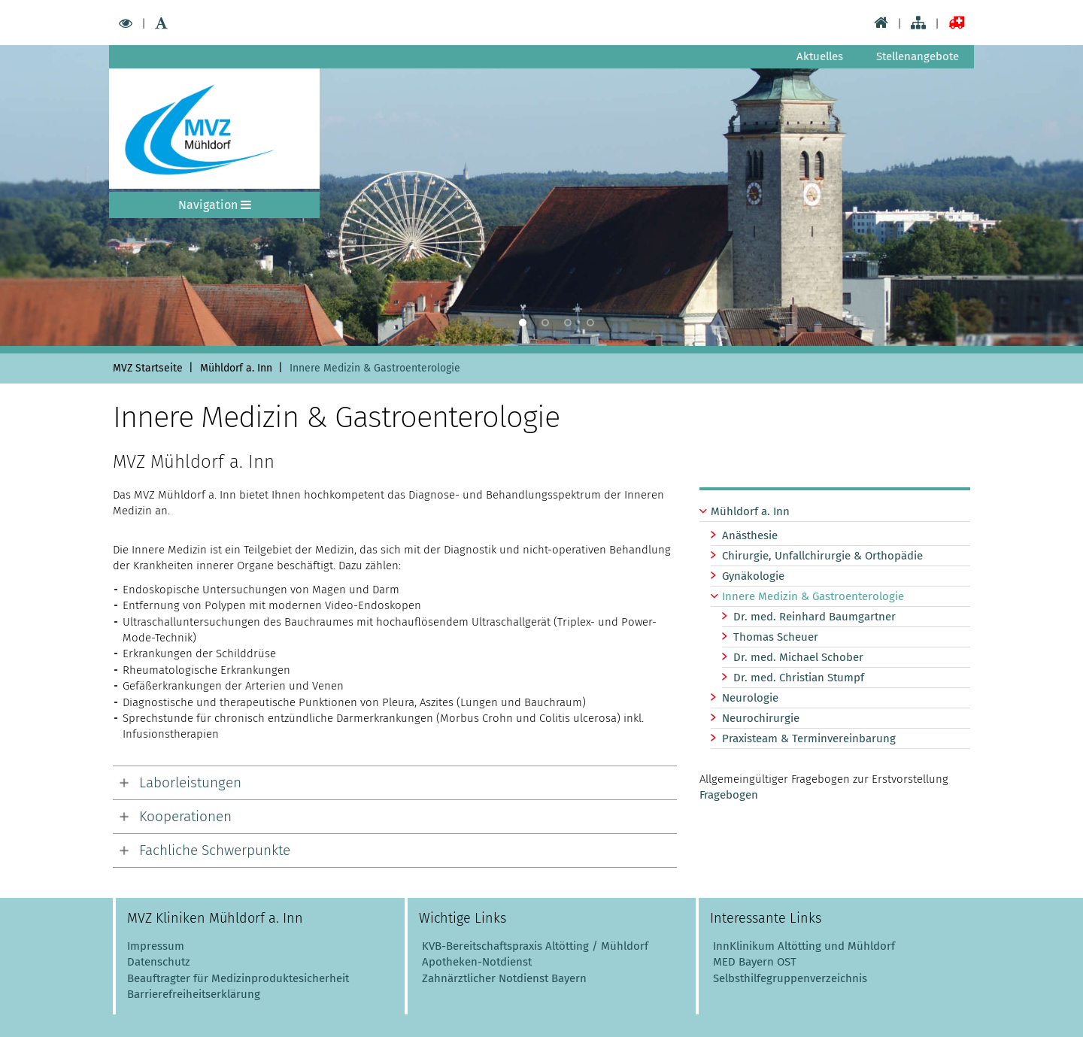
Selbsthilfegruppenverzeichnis (790, 978)
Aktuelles (819, 56)
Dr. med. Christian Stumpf (798, 677)
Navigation (214, 205)
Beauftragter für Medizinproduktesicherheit (238, 978)
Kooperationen (185, 816)
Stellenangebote (917, 56)
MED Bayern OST (754, 962)
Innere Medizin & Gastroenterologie (813, 596)
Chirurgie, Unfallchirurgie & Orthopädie (822, 555)
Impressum (155, 946)
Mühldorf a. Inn (750, 511)
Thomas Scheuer (775, 637)
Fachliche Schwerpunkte (214, 850)
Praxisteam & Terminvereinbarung (809, 738)
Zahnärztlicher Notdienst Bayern (503, 978)
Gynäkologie (753, 576)
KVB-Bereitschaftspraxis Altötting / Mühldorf (535, 946)
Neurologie (750, 698)
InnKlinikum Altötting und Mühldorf (804, 946)
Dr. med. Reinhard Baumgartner (814, 616)
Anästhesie (750, 535)
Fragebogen (728, 795)
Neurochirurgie (760, 718)
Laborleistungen (190, 782)
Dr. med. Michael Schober (798, 657)
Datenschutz (158, 962)
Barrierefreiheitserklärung (193, 994)
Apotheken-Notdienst (475, 962)
